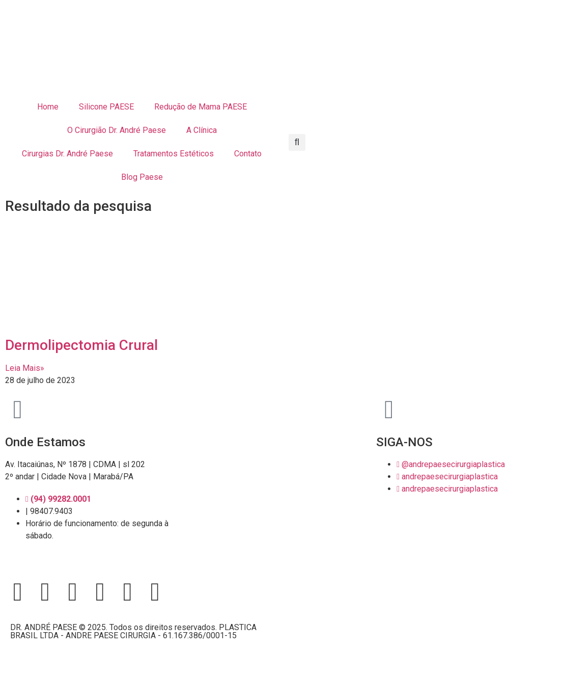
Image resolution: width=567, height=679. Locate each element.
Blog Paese (142, 177)
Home (48, 107)
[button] (297, 142)
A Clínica (201, 130)
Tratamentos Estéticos (173, 153)
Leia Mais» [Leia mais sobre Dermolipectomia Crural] (24, 368)
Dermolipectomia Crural (81, 345)
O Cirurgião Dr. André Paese (116, 130)
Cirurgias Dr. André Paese (67, 153)
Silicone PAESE (106, 107)
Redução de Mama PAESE (200, 107)
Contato (248, 153)
